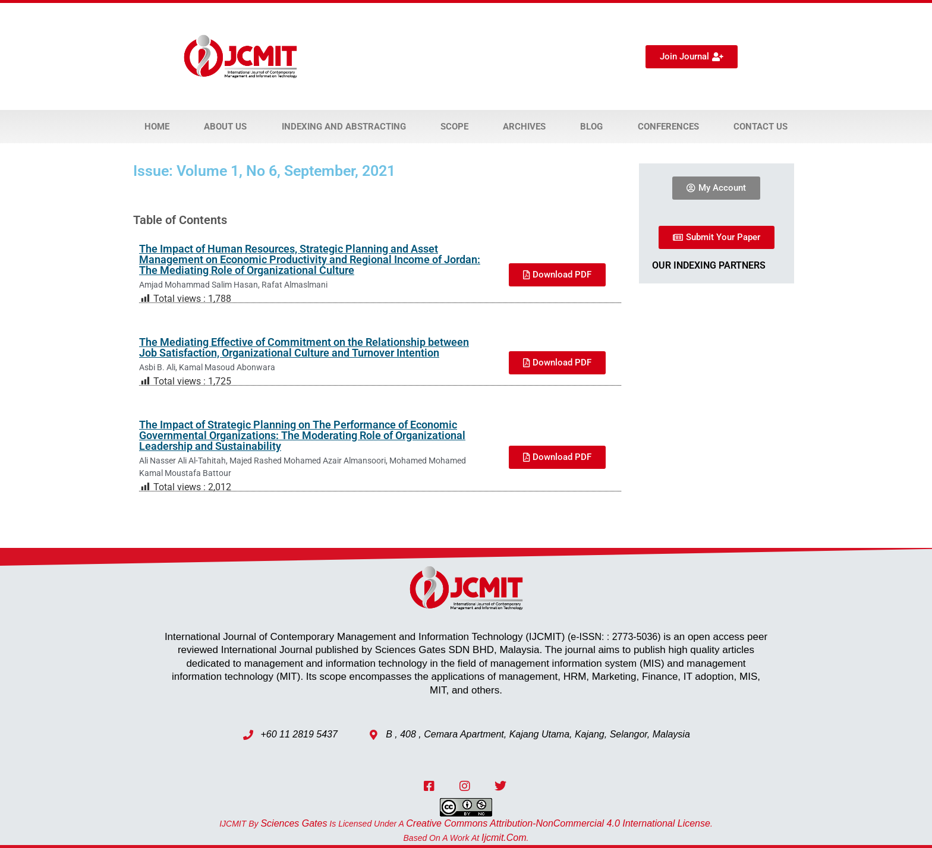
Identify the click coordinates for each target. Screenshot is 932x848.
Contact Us (760, 126)
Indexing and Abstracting (344, 126)
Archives (524, 126)
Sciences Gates (293, 823)
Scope (454, 126)
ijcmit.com (504, 838)
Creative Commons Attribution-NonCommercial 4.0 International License (558, 823)
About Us (225, 126)
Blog (591, 126)
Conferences (668, 126)
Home (156, 126)
